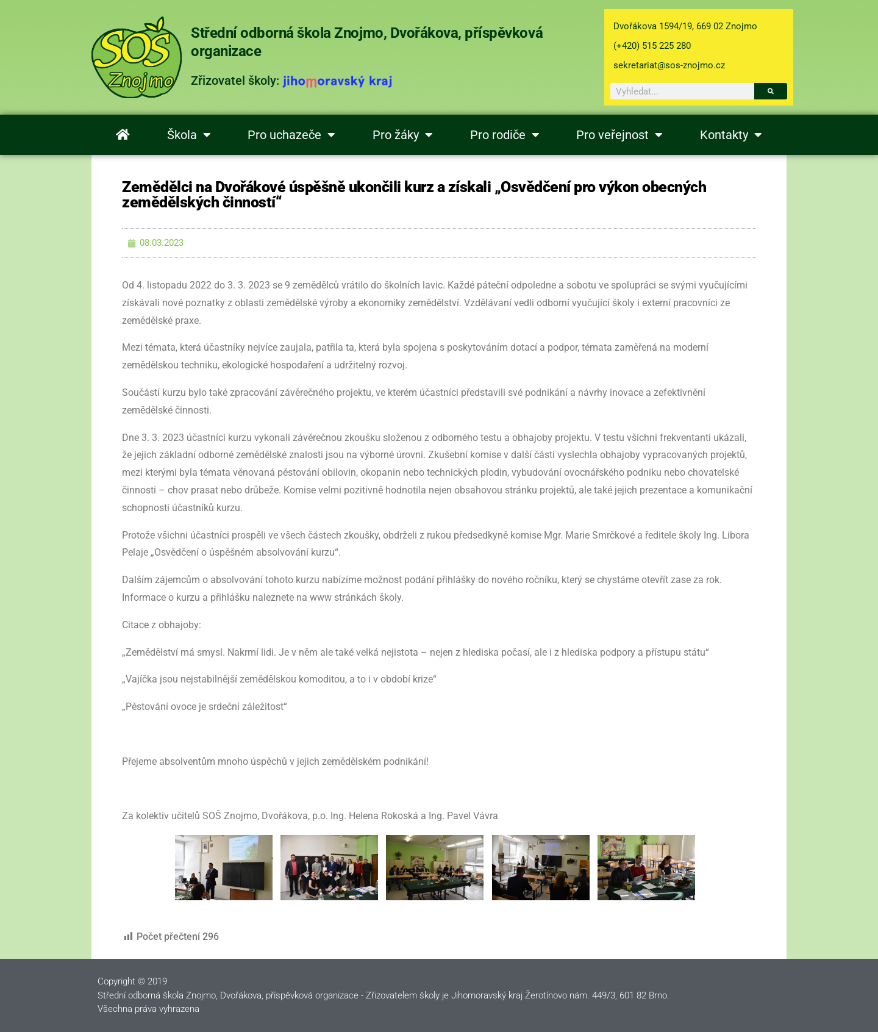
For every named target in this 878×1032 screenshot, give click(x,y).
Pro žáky (403, 135)
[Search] (770, 91)
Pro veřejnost (619, 135)
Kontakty (731, 135)
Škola (189, 135)
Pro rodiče (505, 135)
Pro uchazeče (291, 135)
